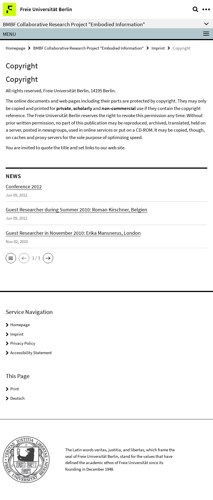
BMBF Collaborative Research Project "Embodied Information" (88, 48)
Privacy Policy (22, 343)
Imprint (158, 48)
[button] (11, 258)
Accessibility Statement (31, 352)
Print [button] (14, 388)
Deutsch (17, 398)
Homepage (15, 48)
